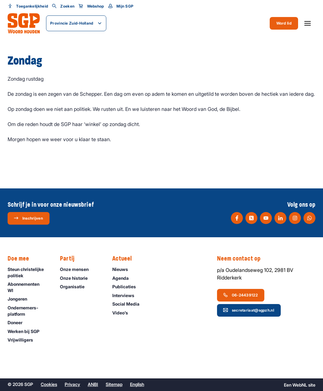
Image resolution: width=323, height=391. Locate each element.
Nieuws (123, 269)
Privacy (72, 384)
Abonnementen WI (29, 287)
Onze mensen (77, 269)
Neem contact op (242, 258)
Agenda (123, 278)
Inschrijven (28, 218)
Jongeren (20, 299)
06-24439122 (240, 294)
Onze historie (76, 278)
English (137, 384)
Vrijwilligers (23, 340)
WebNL (299, 385)
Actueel (125, 258)
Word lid (283, 23)
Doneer (18, 322)
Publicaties (127, 287)
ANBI (93, 384)
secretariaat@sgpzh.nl (248, 310)
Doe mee (21, 258)
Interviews (126, 295)
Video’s (123, 313)
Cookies (49, 384)
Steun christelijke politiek (29, 272)
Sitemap (114, 384)
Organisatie (75, 287)
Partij (70, 258)
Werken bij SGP (26, 331)
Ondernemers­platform (29, 311)
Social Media (128, 304)
